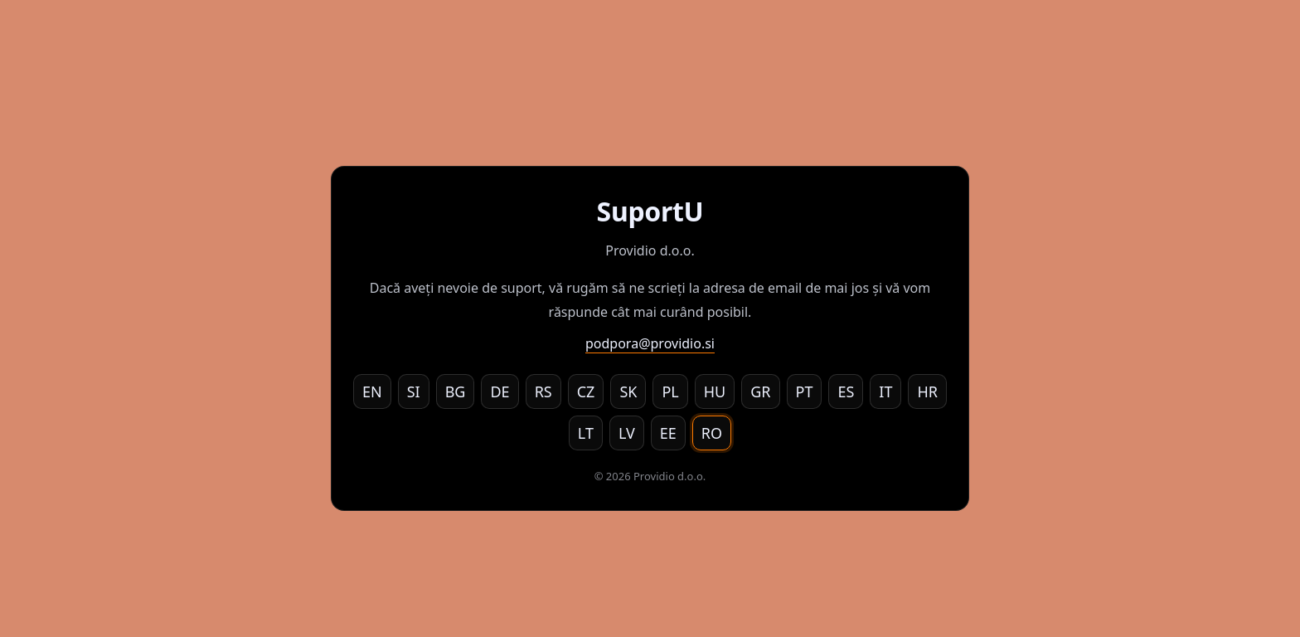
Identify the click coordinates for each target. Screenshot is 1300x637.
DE (499, 391)
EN (372, 391)
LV (626, 433)
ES (845, 391)
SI (413, 391)
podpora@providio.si (650, 343)
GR (760, 391)
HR (927, 391)
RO (711, 433)
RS (543, 391)
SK (628, 391)
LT (586, 433)
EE (668, 433)
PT (804, 391)
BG (455, 391)
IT (885, 391)
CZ (586, 391)
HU (715, 391)
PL (670, 391)
